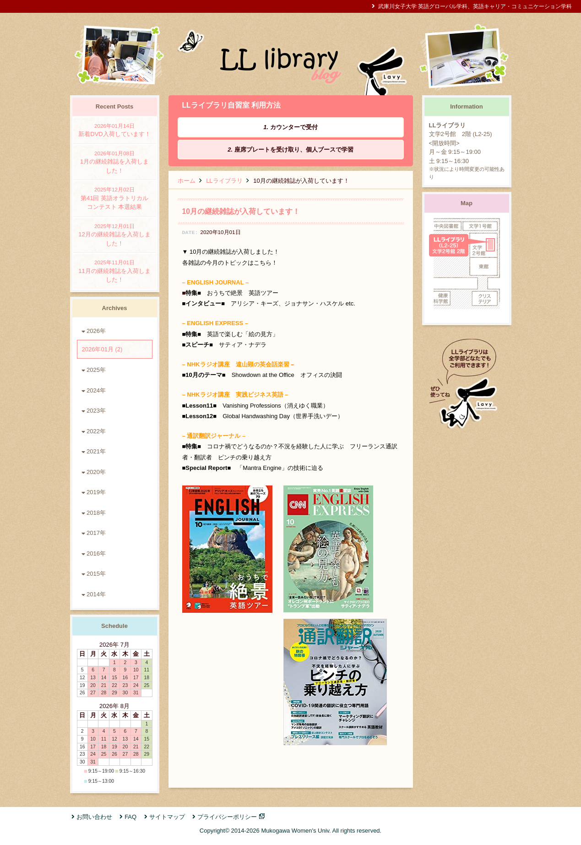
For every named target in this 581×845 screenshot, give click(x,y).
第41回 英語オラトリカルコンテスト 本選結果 (115, 197)
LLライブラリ (224, 180)
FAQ (130, 816)
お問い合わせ (94, 816)
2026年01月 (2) (102, 349)
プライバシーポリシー (227, 816)
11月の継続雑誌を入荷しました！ (115, 270)
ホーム (186, 180)
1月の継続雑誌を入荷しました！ (115, 161)
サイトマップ (167, 816)
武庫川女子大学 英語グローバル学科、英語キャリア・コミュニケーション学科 (475, 6)
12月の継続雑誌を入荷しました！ (115, 234)
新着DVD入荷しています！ (115, 130)
